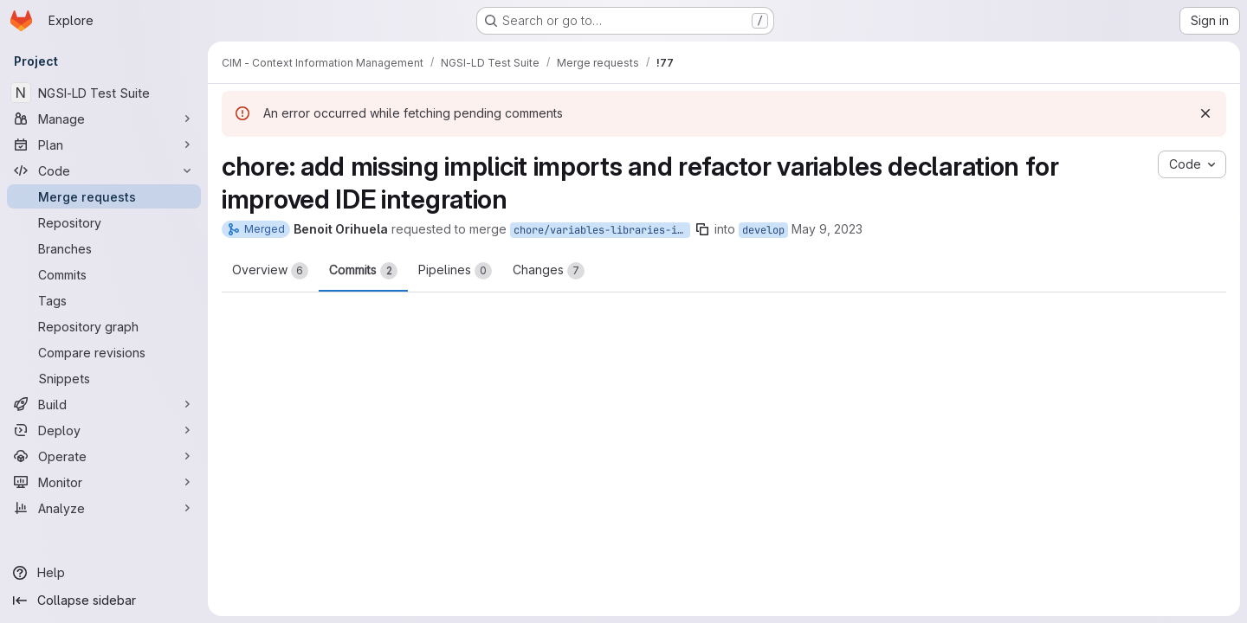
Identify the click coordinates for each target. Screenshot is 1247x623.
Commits (363, 270)
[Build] (104, 404)
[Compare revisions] (104, 352)
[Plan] (104, 144)
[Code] (104, 170)
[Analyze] (104, 508)
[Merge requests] (104, 196)
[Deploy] (104, 430)
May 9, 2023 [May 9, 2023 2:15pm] (827, 229)
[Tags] (104, 300)
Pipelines (455, 270)
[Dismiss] (1205, 113)
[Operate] (104, 456)
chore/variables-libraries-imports (602, 230)
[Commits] (104, 274)
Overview (270, 270)
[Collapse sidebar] (104, 600)
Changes (549, 270)
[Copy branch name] (702, 229)
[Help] (104, 573)
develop (763, 230)
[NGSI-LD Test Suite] (104, 92)
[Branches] (104, 248)
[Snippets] (104, 378)
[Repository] (104, 222)
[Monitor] (104, 482)
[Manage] (104, 118)
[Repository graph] (104, 326)
